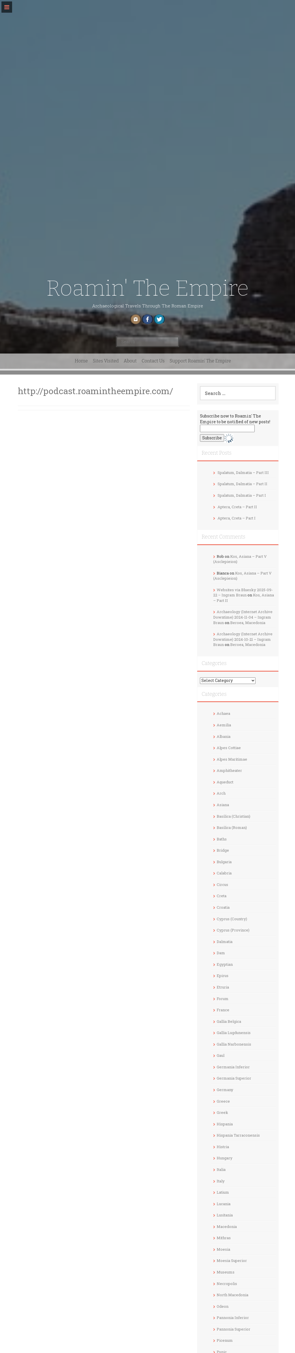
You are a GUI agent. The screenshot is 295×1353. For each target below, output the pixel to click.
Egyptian (225, 964)
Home (81, 361)
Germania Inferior (233, 1066)
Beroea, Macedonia (247, 622)
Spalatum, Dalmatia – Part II (242, 483)
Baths (222, 839)
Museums (226, 1272)
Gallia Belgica (229, 1021)
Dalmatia (224, 941)
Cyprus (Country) (232, 918)
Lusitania (225, 1215)
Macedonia (227, 1226)
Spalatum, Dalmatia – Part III (243, 472)
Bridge (223, 850)
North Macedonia (232, 1294)
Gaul (220, 1055)
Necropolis (227, 1283)
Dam (221, 952)
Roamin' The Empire (147, 288)
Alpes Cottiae (229, 747)
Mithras (224, 1237)
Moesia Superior (232, 1260)
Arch (221, 793)
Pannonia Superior (233, 1329)
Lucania (223, 1203)
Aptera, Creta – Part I (237, 518)
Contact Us (153, 361)
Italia (221, 1169)
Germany (225, 1089)
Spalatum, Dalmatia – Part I (242, 495)
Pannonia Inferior (233, 1317)
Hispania (225, 1124)
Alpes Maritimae (232, 759)
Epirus (222, 975)
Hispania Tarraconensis (238, 1135)
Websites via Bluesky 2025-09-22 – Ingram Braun (243, 592)
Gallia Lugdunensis (234, 1032)
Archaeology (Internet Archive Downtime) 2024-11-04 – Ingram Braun (243, 617)
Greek (222, 1112)
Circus (222, 884)
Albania (223, 736)
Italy (221, 1181)
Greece (223, 1101)
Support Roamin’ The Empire (200, 361)
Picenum (225, 1340)
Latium (223, 1192)
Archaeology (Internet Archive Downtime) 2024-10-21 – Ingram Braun (243, 639)
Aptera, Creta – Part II (237, 506)
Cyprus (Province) (233, 930)
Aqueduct (225, 782)
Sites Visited (106, 361)
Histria (223, 1146)
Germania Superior (234, 1078)
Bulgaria (224, 861)
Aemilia (224, 724)
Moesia (223, 1249)
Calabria (224, 873)
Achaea (223, 713)
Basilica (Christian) (233, 816)
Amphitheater (229, 770)
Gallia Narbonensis (234, 1044)
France (223, 1009)
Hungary (224, 1158)
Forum (222, 998)
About (130, 361)
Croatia (223, 907)
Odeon (222, 1306)
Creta (221, 895)
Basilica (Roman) (232, 827)
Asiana (223, 804)
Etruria (223, 987)
